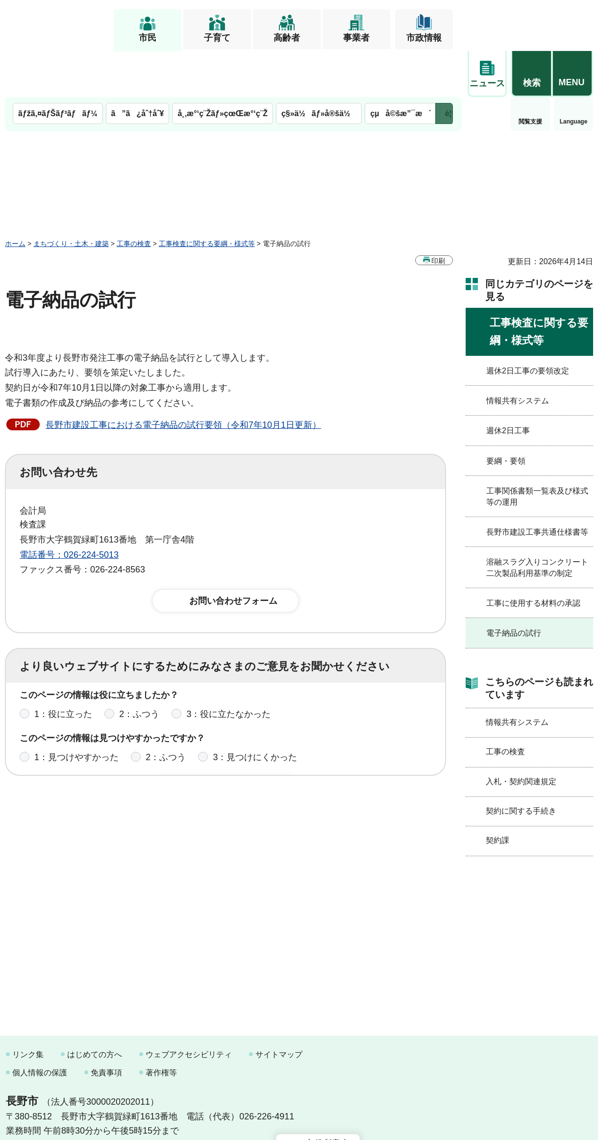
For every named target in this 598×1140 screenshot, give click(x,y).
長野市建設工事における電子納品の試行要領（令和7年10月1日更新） (183, 379)
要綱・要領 (505, 415)
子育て (217, 38)
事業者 (356, 38)
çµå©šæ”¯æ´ (400, 67)
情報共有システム (517, 354)
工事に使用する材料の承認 (533, 557)
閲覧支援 (487, 75)
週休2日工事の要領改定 (527, 325)
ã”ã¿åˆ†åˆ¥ (137, 67)
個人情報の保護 (39, 1026)
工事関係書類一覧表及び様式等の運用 (537, 450)
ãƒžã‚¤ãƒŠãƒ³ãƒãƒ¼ (58, 67)
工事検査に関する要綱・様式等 (207, 197)
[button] (531, 23)
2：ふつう (139, 675)
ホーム (15, 197)
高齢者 (287, 38)
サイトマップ (278, 1008)
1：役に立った (63, 675)
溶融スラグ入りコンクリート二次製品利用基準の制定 (537, 521)
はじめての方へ (94, 1008)
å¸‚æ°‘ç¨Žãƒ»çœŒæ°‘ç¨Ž (222, 67)
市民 (147, 38)
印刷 (438, 215)
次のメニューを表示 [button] (444, 67)
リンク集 (28, 1008)
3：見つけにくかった (255, 718)
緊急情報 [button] (573, 73)
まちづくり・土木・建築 (71, 197)
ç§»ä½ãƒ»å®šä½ (318, 67)
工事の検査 (134, 197)
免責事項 (106, 1026)
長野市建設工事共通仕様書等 (537, 486)
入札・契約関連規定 (521, 735)
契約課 (497, 794)
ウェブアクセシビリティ (189, 1008)
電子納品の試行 (513, 587)
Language (531, 75)
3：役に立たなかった (228, 675)
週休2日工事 (508, 384)
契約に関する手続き (521, 765)
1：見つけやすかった (76, 718)
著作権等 (161, 1026)
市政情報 (424, 38)
